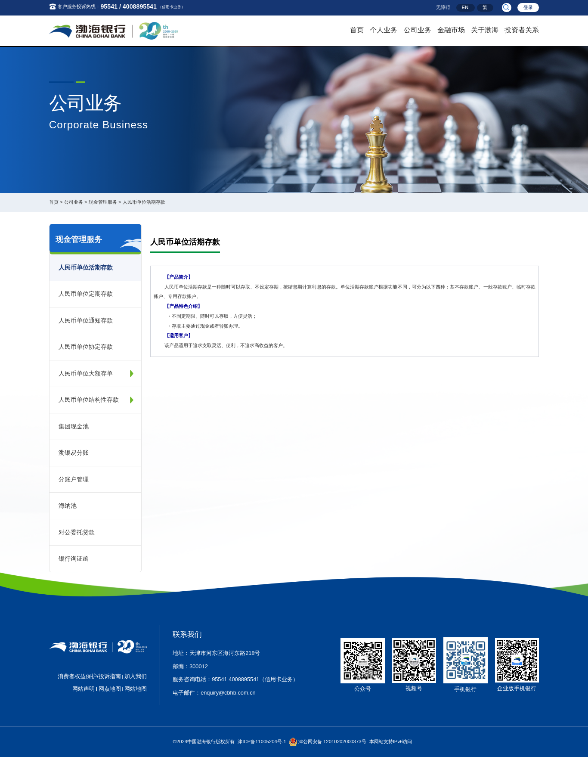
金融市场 (451, 29)
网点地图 (110, 689)
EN (465, 7)
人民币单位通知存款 (86, 320)
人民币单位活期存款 (144, 202)
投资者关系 (521, 29)
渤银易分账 (74, 452)
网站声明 (83, 689)
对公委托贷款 (77, 532)
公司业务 (417, 29)
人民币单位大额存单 (86, 373)
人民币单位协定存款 (86, 346)
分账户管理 (74, 479)
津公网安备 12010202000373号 (332, 741)
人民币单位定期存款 (86, 293)
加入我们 (135, 676)
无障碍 (443, 7)
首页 (357, 29)
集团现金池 (74, 426)
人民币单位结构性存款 (89, 399)
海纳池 (68, 505)
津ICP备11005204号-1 (262, 741)
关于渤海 (484, 29)
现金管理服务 (103, 202)
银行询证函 (74, 558)
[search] (506, 7)
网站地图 (135, 689)
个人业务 (383, 29)
